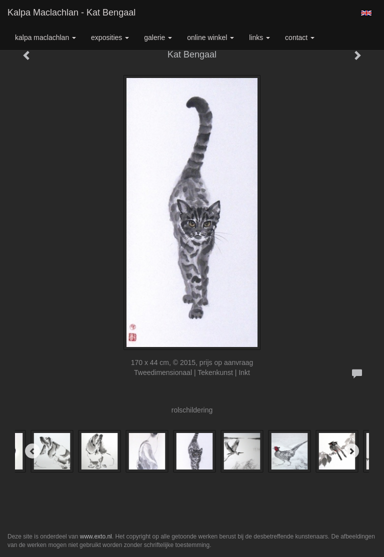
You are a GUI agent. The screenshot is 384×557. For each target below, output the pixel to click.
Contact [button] (299, 38)
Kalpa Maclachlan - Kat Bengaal (72, 13)
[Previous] (32, 451)
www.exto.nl (96, 536)
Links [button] (259, 38)
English (366, 13)
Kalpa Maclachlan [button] (45, 38)
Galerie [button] (158, 38)
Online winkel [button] (210, 38)
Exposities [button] (110, 38)
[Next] (351, 451)
